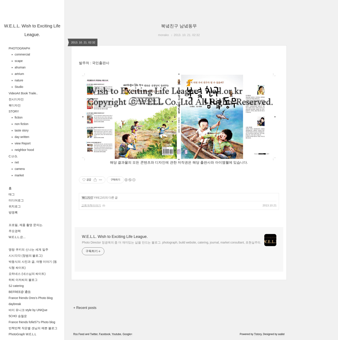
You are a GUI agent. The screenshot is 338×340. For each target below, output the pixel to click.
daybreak (15, 304)
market (19, 175)
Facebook (104, 334)
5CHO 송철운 (18, 316)
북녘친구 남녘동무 (179, 26)
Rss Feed (78, 334)
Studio (18, 87)
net (16, 162)
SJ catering (16, 286)
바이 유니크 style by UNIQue (28, 310)
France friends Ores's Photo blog (31, 298)
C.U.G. (13, 156)
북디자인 (15, 105)
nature (18, 80)
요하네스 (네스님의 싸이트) (27, 273)
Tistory (258, 334)
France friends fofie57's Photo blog (32, 322)
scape (18, 61)
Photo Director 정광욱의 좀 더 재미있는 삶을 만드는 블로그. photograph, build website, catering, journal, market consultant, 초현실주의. (171, 242)
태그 (12, 194)
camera (19, 169)
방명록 (13, 212)
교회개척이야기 (91, 205)
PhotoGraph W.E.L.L (22, 334)
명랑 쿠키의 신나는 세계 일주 (28, 249)
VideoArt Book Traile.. (23, 93)
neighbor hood (24, 150)
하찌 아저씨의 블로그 (23, 279)
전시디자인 (16, 99)
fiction (18, 117)
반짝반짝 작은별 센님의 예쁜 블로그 (33, 328)
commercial (22, 54)
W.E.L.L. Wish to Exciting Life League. (115, 236)
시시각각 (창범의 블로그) (25, 255)
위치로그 (15, 206)
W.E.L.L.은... (17, 237)
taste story (21, 130)
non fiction (21, 124)
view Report (22, 143)
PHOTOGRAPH (19, 48)
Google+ (128, 334)
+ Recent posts (84, 308)
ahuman (19, 67)
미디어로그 (16, 200)
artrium (19, 74)
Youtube (116, 334)
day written (21, 137)
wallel (281, 334)
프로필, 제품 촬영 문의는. (26, 225)
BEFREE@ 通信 (20, 292)
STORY (14, 111)
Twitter (94, 334)
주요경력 (15, 231)
